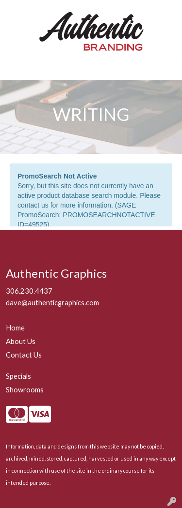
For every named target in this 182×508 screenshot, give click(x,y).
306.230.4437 (29, 291)
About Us (20, 341)
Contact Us (24, 355)
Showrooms (25, 390)
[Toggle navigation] (15, 69)
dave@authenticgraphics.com (52, 303)
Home (15, 328)
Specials (18, 376)
